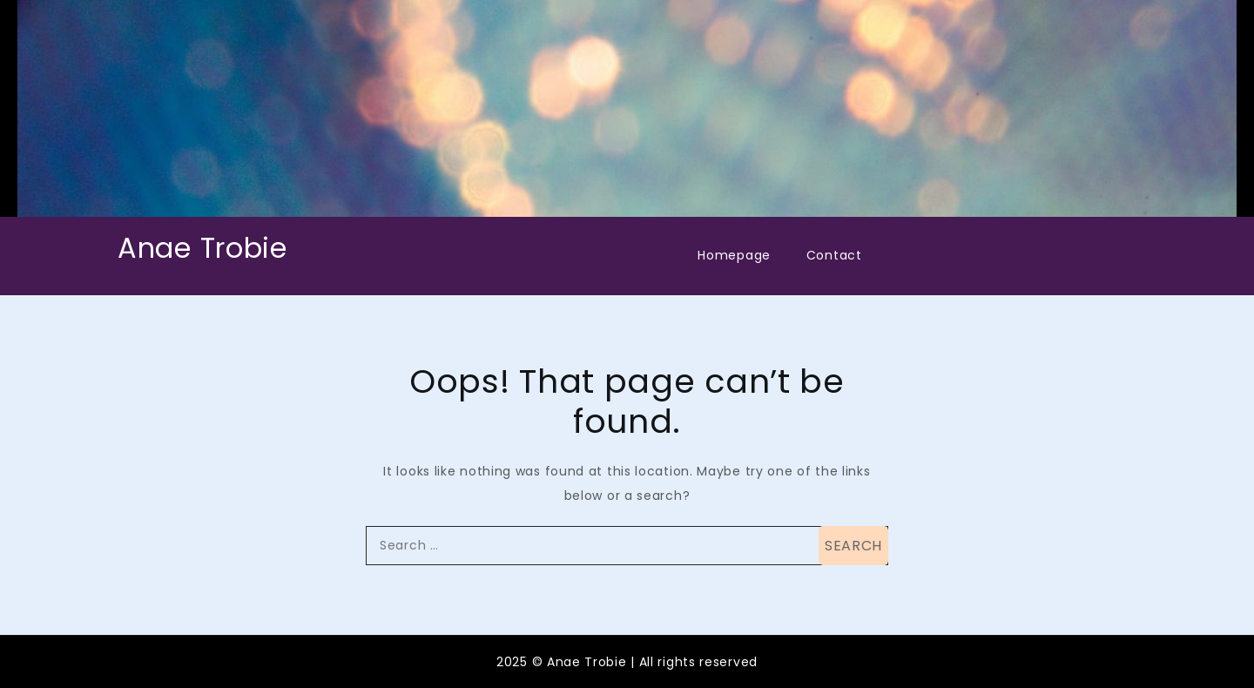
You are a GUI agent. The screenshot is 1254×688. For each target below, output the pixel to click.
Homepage (734, 255)
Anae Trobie (202, 247)
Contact (834, 255)
